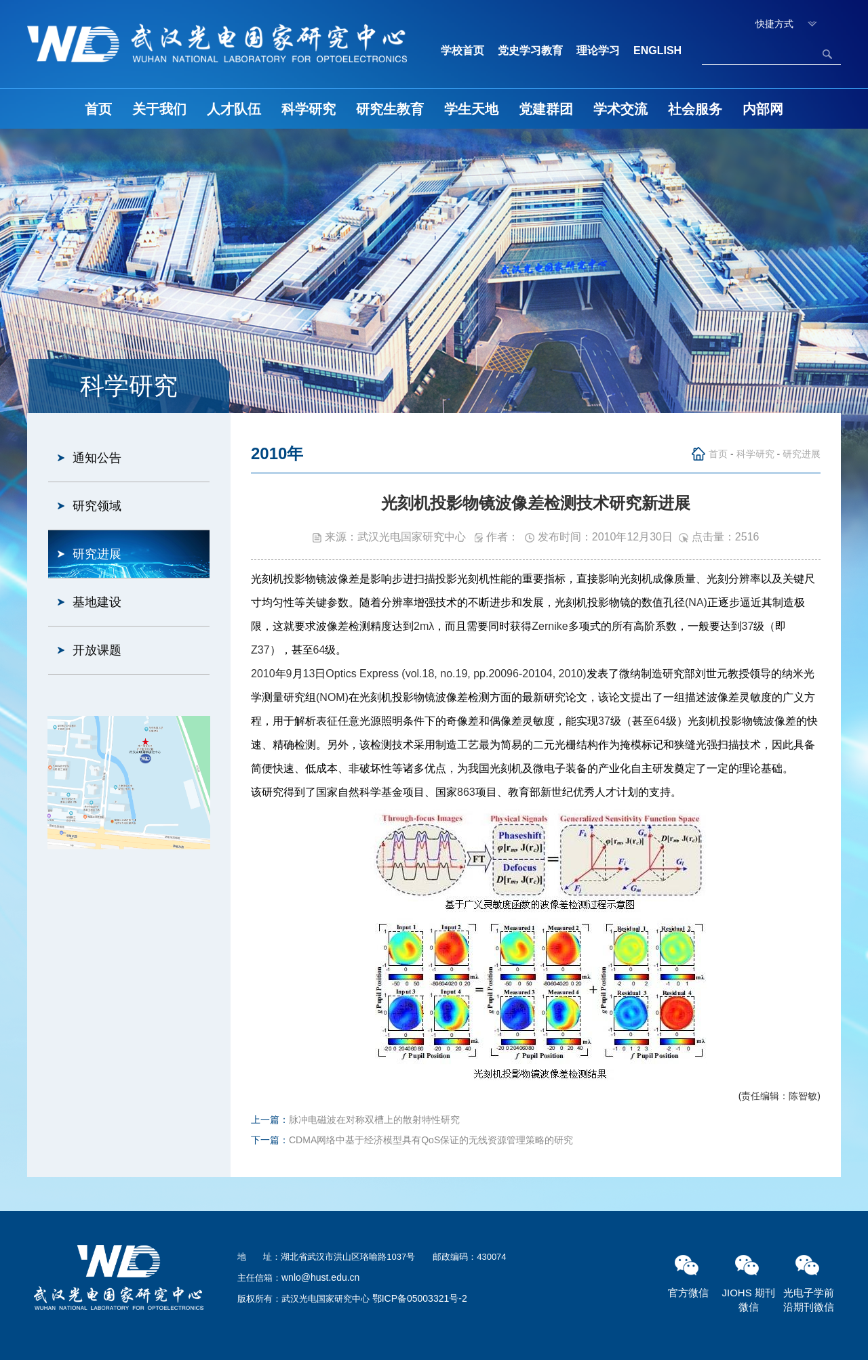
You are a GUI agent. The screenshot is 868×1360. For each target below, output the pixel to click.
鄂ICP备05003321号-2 (419, 1298)
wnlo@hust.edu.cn (320, 1277)
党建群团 (546, 109)
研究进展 (97, 554)
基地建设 (97, 602)
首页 (98, 109)
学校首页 (462, 50)
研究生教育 (390, 109)
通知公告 (97, 458)
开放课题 (97, 650)
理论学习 (598, 50)
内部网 (763, 109)
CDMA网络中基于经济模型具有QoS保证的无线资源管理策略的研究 (431, 1139)
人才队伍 (234, 109)
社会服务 (695, 109)
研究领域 (97, 506)
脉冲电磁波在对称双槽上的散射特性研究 (374, 1119)
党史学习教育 (530, 50)
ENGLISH (657, 50)
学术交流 (620, 109)
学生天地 (471, 109)
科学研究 (308, 109)
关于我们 (159, 109)
